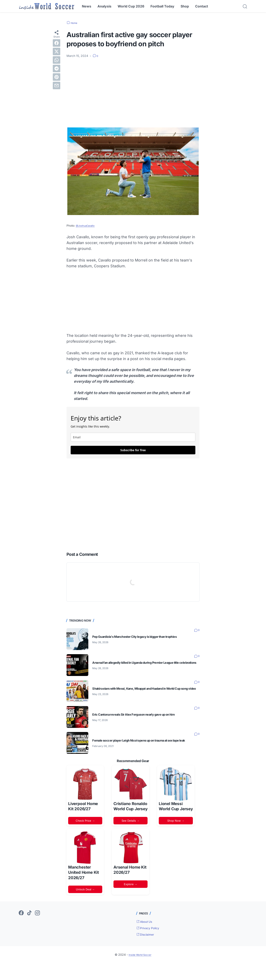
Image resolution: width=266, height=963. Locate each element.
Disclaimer (147, 934)
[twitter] (56, 51)
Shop (185, 6)
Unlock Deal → (85, 889)
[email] (133, 437)
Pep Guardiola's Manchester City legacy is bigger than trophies (145, 636)
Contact (201, 6)
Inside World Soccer (140, 954)
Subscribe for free (133, 450)
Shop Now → (175, 820)
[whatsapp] (56, 60)
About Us (146, 921)
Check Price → (85, 820)
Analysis (104, 6)
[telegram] (56, 68)
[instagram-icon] (37, 913)
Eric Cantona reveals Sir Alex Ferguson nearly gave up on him (143, 714)
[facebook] (56, 42)
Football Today (162, 6)
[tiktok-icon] (29, 913)
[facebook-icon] (21, 913)
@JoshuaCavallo (87, 225)
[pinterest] (56, 77)
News (86, 6)
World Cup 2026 (131, 6)
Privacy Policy (150, 928)
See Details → (130, 820)
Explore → (130, 884)
